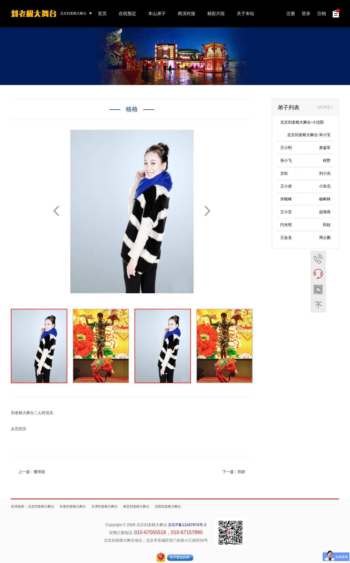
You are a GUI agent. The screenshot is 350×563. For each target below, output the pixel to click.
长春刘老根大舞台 (73, 506)
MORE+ (325, 107)
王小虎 (286, 186)
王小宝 (286, 212)
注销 (321, 13)
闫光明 (286, 224)
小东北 (325, 186)
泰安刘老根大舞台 (136, 506)
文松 (284, 173)
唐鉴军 (325, 147)
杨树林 (325, 199)
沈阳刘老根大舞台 (168, 506)
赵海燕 (325, 212)
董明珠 (39, 472)
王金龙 (286, 237)
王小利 (286, 147)
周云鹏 (325, 237)
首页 (102, 13)
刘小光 (325, 173)
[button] (207, 211)
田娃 (327, 224)
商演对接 (186, 13)
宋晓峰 (286, 199)
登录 (306, 13)
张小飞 (286, 160)
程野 (327, 160)
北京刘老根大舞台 (41, 506)
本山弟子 (157, 13)
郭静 (241, 472)
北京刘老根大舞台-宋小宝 (309, 135)
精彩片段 (216, 13)
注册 (290, 13)
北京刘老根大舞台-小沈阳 (302, 122)
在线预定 (127, 13)
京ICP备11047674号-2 (187, 525)
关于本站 (245, 13)
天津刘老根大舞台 (104, 506)
